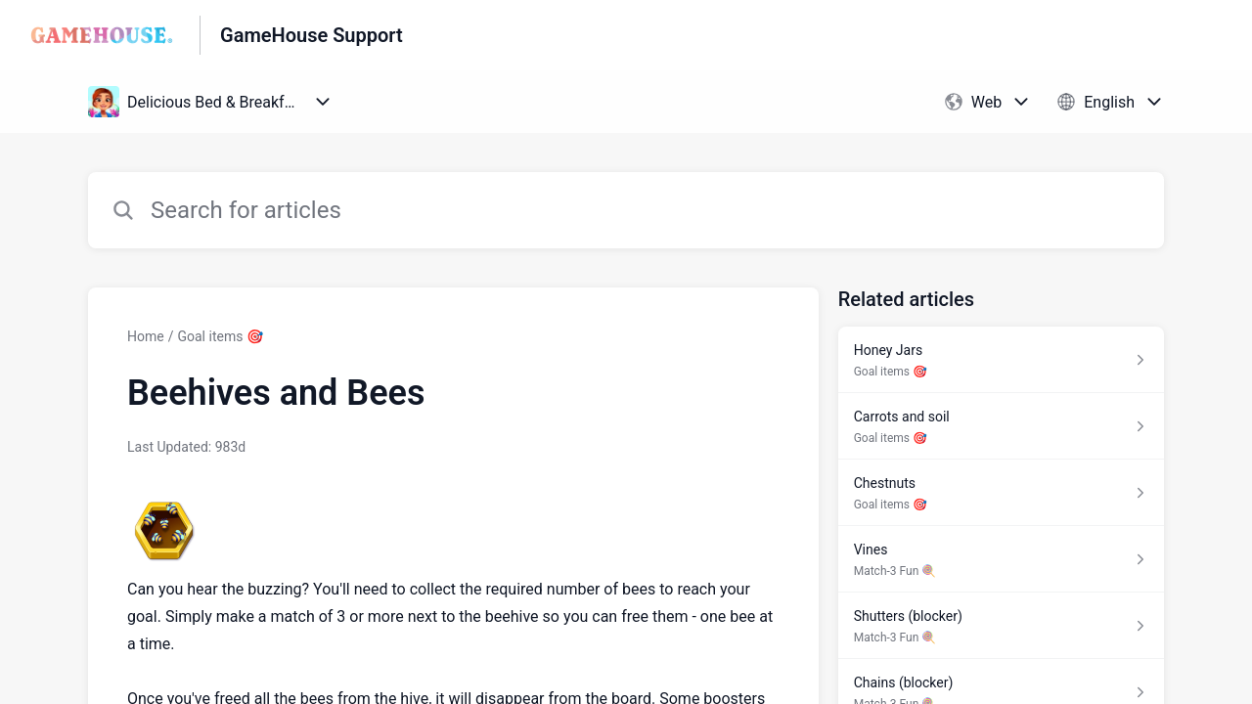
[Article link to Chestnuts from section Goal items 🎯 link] (1001, 493)
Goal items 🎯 (219, 336)
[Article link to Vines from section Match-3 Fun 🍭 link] (1001, 559)
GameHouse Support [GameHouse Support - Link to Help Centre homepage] (311, 35)
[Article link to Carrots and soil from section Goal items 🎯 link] (1001, 426)
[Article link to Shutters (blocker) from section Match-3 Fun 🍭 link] (1001, 626)
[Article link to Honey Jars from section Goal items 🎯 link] (1001, 360)
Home (145, 336)
